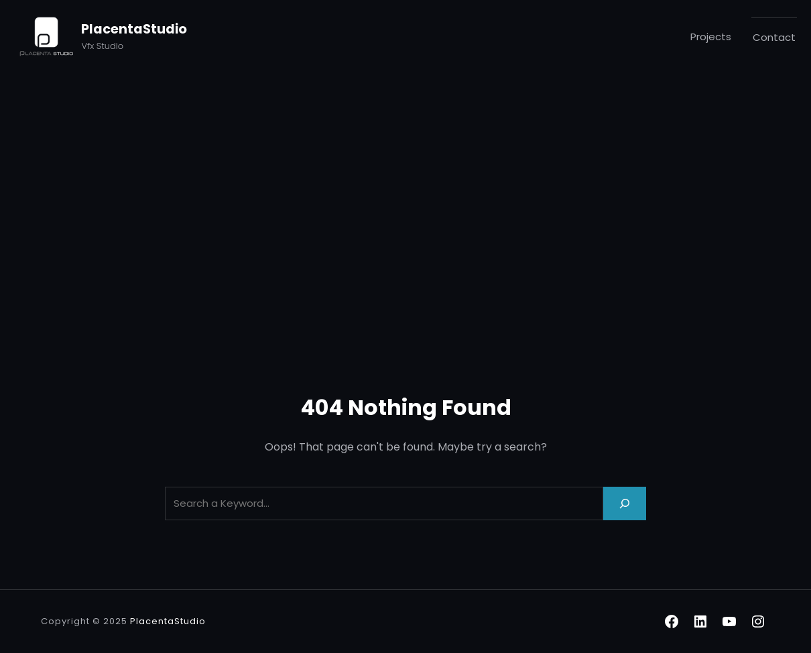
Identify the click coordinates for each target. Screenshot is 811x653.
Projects (710, 36)
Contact (774, 37)
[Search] (624, 503)
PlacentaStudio (134, 29)
